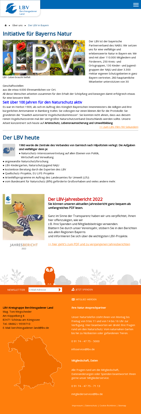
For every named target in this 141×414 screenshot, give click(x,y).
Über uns (17, 25)
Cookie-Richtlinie (108, 405)
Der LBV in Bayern (38, 25)
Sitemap (122, 405)
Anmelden (60, 289)
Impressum (77, 405)
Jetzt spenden (84, 289)
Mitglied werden (86, 299)
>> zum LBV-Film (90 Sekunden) (118, 127)
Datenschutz (91, 405)
